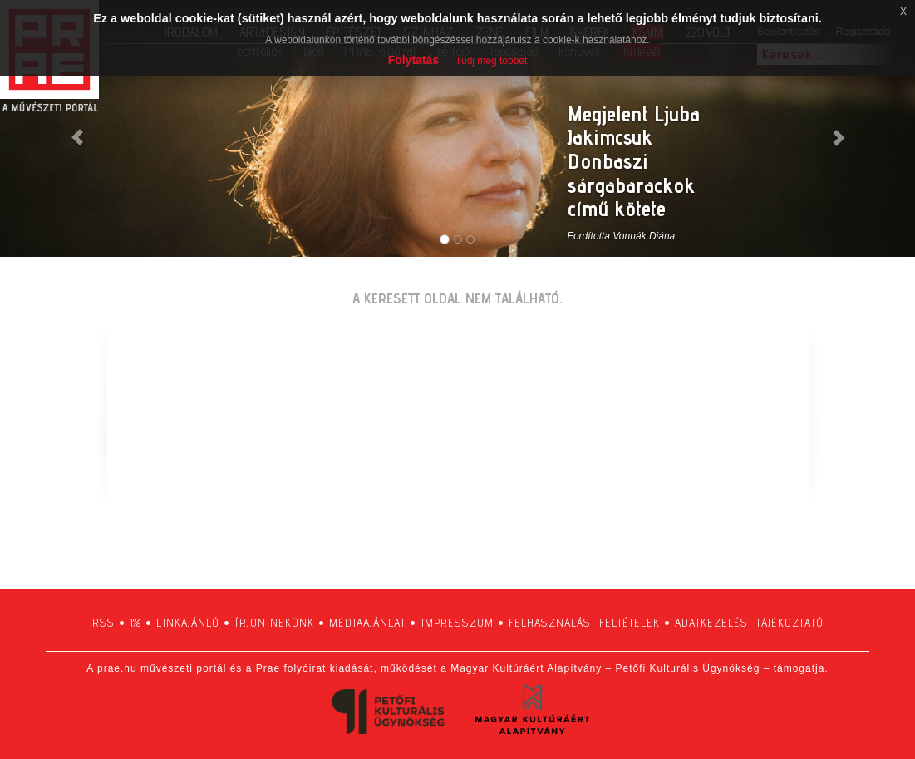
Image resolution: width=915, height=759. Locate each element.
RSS (103, 622)
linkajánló (187, 622)
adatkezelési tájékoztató (749, 622)
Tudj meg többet (491, 61)
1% (135, 622)
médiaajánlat (367, 622)
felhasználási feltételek (584, 622)
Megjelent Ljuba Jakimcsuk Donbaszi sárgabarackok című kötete (634, 161)
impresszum (457, 622)
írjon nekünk (274, 622)
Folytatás (413, 60)
